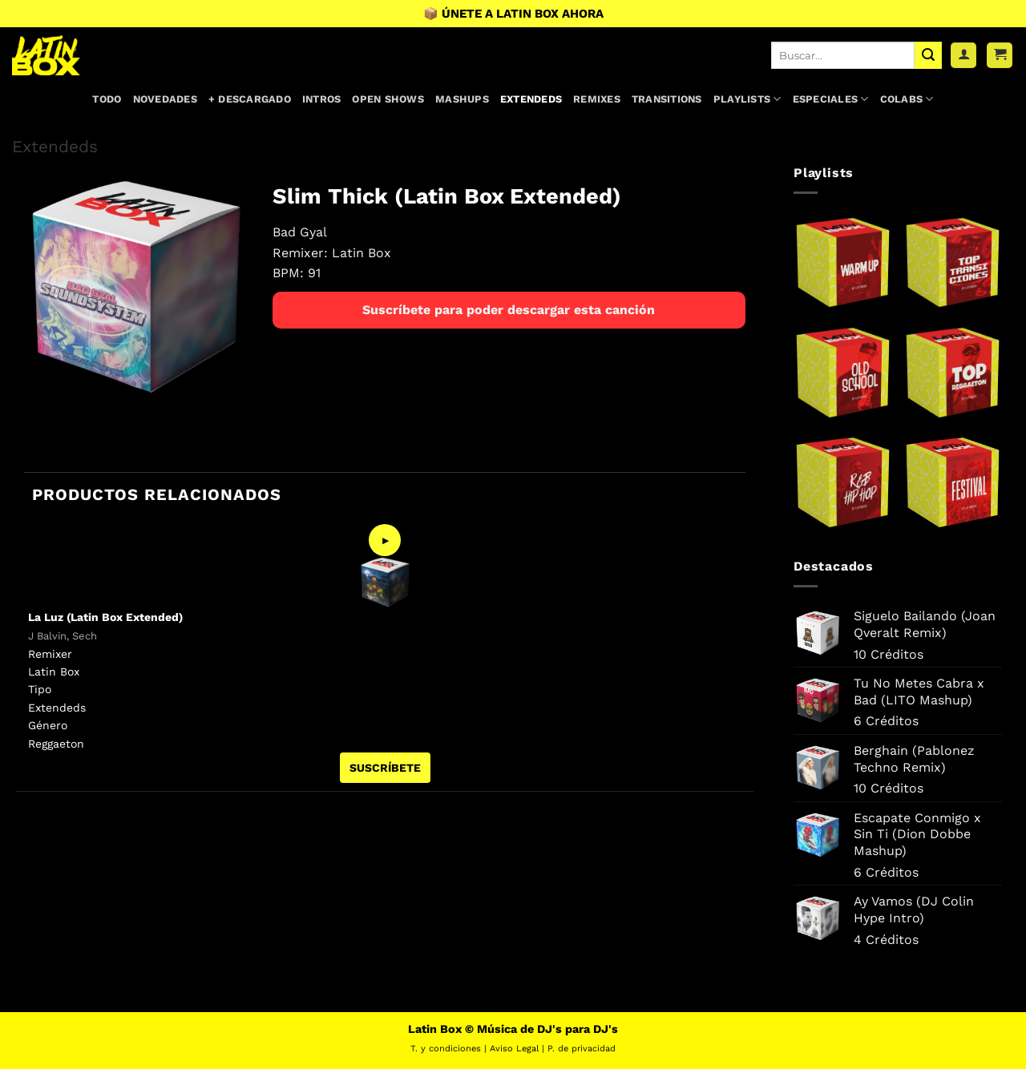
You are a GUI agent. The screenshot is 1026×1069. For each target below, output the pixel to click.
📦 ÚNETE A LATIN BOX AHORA (513, 13)
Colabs (907, 99)
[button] (999, 55)
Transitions (667, 99)
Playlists (747, 99)
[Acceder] (963, 55)
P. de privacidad (581, 1048)
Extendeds (531, 99)
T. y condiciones (445, 1048)
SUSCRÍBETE (385, 767)
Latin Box (361, 252)
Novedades (165, 99)
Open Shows (388, 99)
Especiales (831, 99)
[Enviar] (928, 55)
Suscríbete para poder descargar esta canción (508, 309)
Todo (106, 99)
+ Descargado (249, 99)
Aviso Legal (514, 1048)
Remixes (596, 99)
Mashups (462, 99)
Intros (321, 99)
